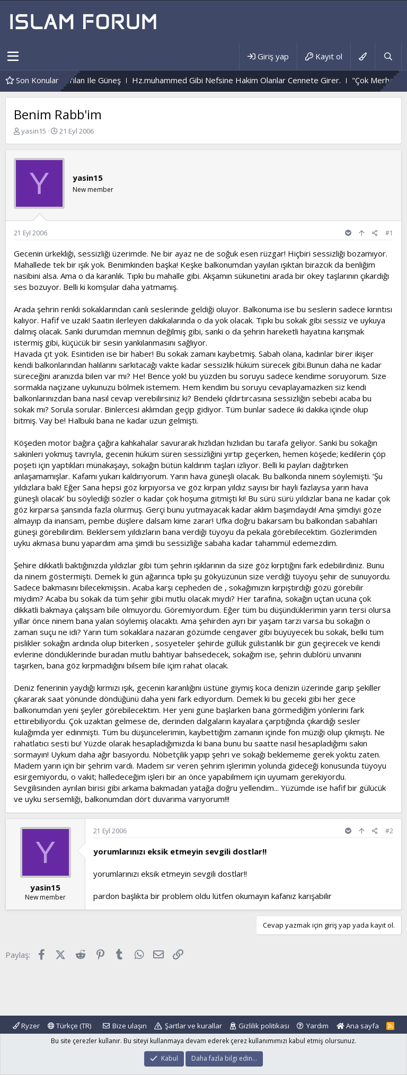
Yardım (317, 1025)
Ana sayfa (358, 1025)
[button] (13, 57)
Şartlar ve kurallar (193, 1025)
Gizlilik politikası (263, 1025)
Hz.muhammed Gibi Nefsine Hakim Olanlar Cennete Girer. (259, 80)
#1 (389, 232)
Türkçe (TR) (69, 1025)
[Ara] (388, 56)
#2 (389, 830)
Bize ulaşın (129, 1025)
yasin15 (33, 131)
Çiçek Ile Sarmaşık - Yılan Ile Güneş (82, 80)
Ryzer (26, 1025)
